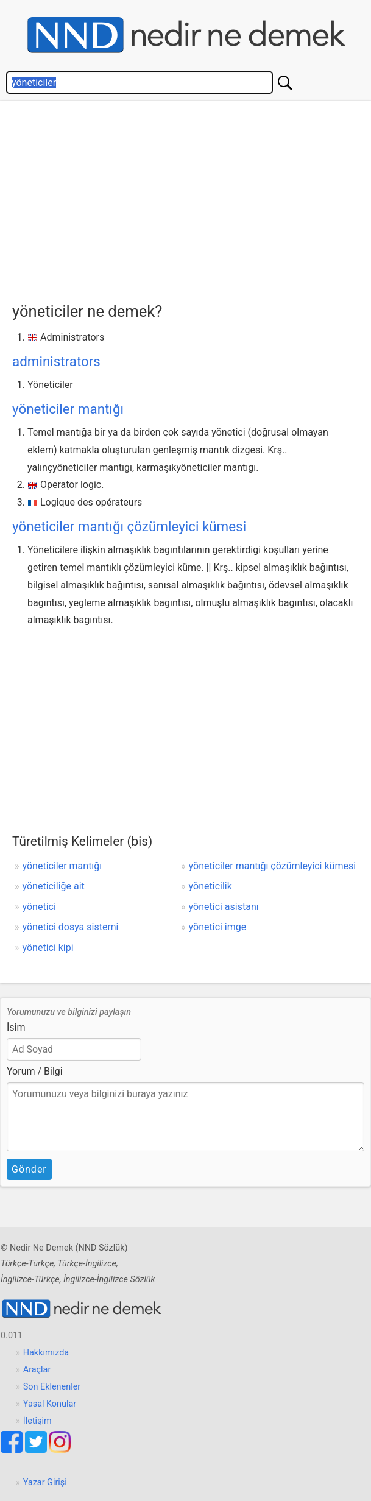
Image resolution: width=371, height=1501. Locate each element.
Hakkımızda (46, 1352)
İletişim (37, 1421)
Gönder (29, 1169)
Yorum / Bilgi (35, 1071)
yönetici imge (218, 927)
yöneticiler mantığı (68, 409)
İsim (16, 1027)
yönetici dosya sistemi (71, 927)
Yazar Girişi (45, 1482)
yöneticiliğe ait (54, 886)
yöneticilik (210, 886)
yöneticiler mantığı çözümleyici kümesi (129, 526)
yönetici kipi (48, 947)
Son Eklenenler (51, 1387)
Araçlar (37, 1370)
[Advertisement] (191, 198)
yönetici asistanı (224, 907)
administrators (56, 361)
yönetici (39, 907)
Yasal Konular (49, 1404)
